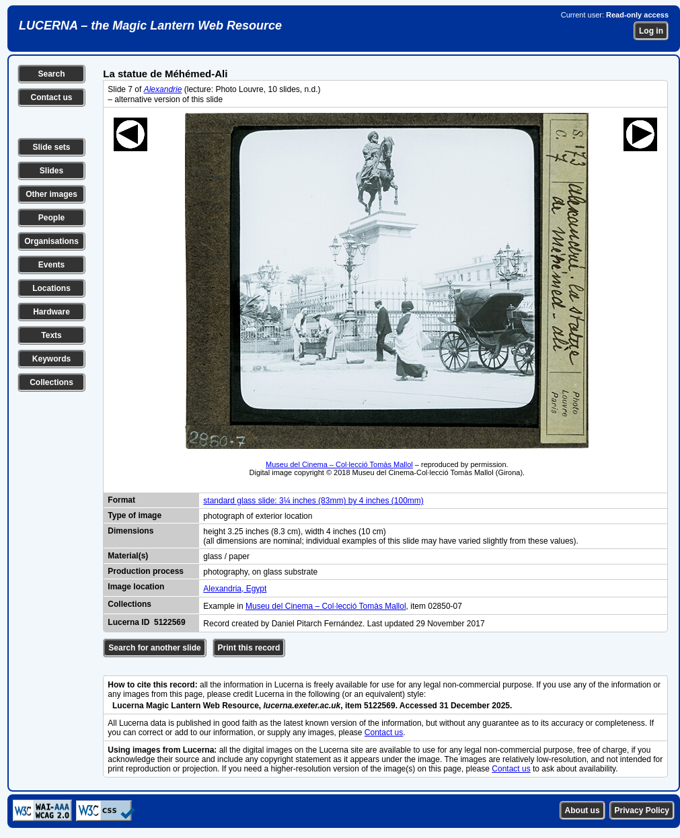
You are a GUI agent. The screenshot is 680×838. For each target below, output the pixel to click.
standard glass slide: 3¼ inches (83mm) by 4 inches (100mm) (313, 500)
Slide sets (51, 147)
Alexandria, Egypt (234, 588)
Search (51, 74)
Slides (51, 170)
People (51, 217)
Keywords (51, 359)
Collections (51, 382)
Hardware (51, 312)
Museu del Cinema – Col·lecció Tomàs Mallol (339, 464)
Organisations (51, 241)
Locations (51, 288)
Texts (51, 335)
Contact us (51, 97)
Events (51, 264)
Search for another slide (154, 648)
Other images (51, 194)
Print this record (249, 648)
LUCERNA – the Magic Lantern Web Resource (150, 25)
